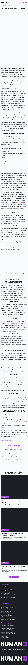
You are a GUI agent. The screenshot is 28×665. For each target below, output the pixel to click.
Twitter (7, 459)
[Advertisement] (14, 26)
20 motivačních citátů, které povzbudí (8, 628)
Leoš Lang (14, 663)
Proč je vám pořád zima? (5, 600)
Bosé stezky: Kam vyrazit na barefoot (8, 614)
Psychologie (8, 5)
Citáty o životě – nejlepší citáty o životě (8, 626)
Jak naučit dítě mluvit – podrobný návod (8, 594)
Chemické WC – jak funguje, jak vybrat (8, 634)
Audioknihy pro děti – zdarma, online (8, 598)
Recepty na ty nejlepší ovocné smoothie (8, 590)
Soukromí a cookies (4, 636)
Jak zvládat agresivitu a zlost (6, 629)
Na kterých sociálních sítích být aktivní (8, 619)
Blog (12, 461)
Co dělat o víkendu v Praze (6, 606)
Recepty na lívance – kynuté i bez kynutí (8, 586)
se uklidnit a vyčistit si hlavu (16, 323)
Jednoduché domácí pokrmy (6, 589)
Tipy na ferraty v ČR (4, 608)
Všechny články (14, 577)
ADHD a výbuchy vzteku (19, 247)
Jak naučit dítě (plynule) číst (6, 596)
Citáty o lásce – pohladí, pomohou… (7, 625)
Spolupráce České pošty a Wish (7, 616)
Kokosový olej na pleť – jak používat (7, 630)
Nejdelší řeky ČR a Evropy (6, 612)
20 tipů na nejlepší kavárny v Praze (7, 607)
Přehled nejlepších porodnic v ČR (7, 593)
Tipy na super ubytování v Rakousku (7, 611)
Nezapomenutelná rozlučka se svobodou (8, 615)
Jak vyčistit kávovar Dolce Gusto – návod (8, 633)
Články (2, 5)
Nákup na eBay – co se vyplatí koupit (8, 618)
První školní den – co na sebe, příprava (8, 597)
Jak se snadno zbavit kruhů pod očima (8, 632)
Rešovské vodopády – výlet (6, 610)
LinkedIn (18, 459)
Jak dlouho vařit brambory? (6, 638)
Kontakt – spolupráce (5, 637)
